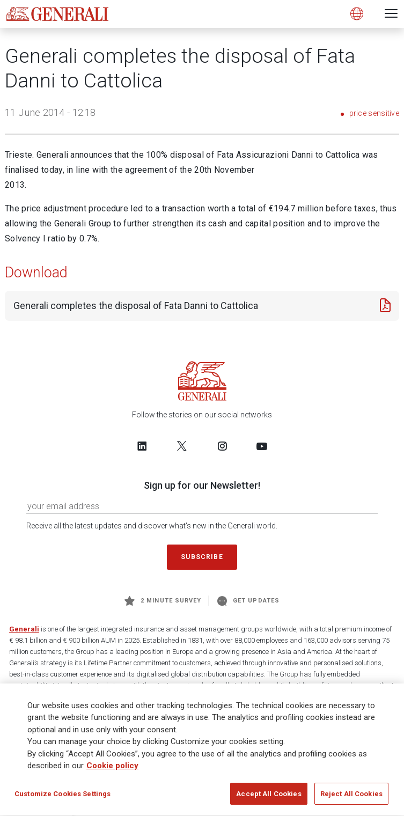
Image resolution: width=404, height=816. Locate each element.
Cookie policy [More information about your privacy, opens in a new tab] (112, 769)
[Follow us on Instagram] (222, 446)
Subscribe (202, 557)
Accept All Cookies (268, 797)
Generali (24, 629)
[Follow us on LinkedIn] (142, 446)
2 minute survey (162, 601)
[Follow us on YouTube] (262, 446)
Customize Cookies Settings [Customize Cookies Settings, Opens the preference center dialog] (62, 797)
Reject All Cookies (351, 797)
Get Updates (248, 601)
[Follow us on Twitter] (182, 446)
